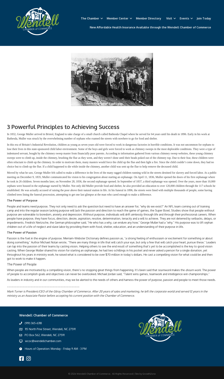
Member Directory (148, 18)
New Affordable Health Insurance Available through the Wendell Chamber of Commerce (150, 27)
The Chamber (90, 18)
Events (184, 18)
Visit (169, 18)
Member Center (117, 18)
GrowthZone (149, 373)
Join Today (204, 18)
